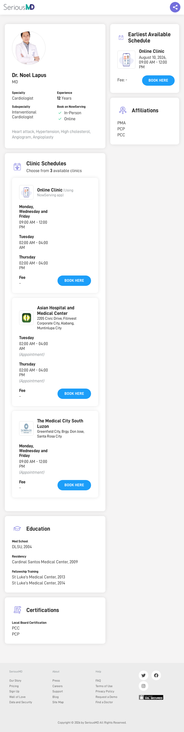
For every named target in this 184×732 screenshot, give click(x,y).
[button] (26, 192)
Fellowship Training (25, 571)
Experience (64, 92)
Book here (74, 280)
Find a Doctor (104, 702)
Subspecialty (21, 106)
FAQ (98, 680)
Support (57, 691)
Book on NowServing (71, 106)
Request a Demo (106, 696)
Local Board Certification (29, 622)
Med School (20, 541)
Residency (19, 556)
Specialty (18, 92)
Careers (57, 686)
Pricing (14, 686)
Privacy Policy (105, 691)
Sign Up (14, 691)
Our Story (15, 680)
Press (56, 680)
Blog (55, 696)
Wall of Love (17, 696)
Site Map (58, 702)
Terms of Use (104, 686)
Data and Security (20, 702)
